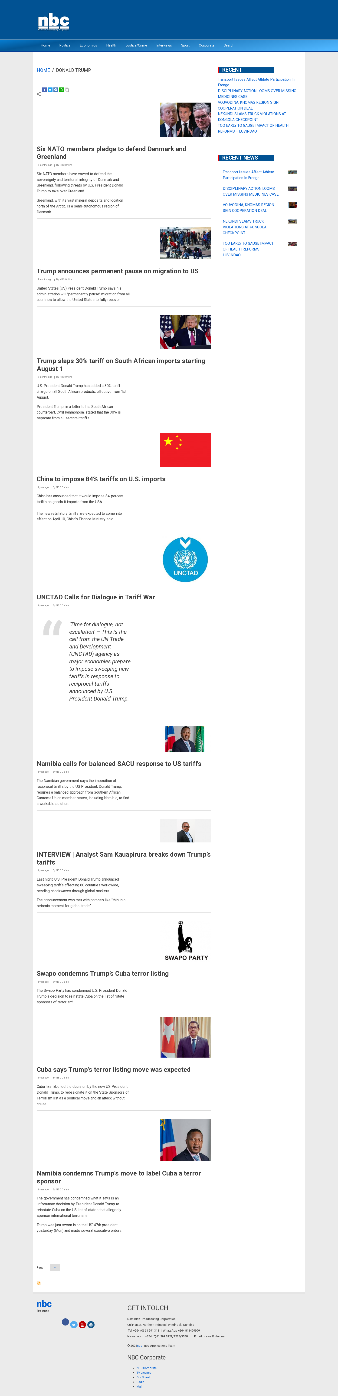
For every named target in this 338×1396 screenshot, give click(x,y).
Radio (140, 1382)
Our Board (143, 1377)
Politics (65, 45)
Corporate (206, 45)
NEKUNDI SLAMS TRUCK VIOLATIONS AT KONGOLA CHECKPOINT (244, 227)
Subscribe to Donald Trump (38, 1283)
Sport (185, 45)
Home (45, 45)
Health (111, 45)
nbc (44, 1304)
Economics (88, 45)
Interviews (164, 45)
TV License (144, 1372)
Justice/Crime (136, 45)
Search (229, 45)
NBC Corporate (147, 1368)
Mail (139, 1386)
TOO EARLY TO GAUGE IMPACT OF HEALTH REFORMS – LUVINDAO (248, 249)
